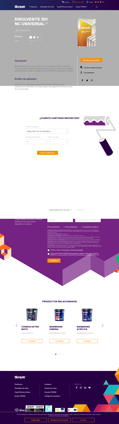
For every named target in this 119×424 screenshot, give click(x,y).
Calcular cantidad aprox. (47, 153)
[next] (102, 325)
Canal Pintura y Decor (22, 392)
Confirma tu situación (82, 205)
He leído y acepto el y (66, 250)
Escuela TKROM (50, 392)
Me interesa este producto (91, 60)
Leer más (83, 420)
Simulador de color (22, 388)
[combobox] (60, 208)
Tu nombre (50, 215)
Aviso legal (65, 250)
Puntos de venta (78, 2)
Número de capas (53, 137)
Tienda (89, 2)
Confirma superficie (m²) (32, 137)
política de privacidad (76, 250)
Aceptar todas (35, 420)
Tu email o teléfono (81, 215)
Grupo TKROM (20, 396)
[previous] (16, 325)
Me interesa (54, 261)
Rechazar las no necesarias (59, 420)
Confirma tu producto (32, 126)
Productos (18, 384)
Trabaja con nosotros (52, 396)
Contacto (65, 2)
